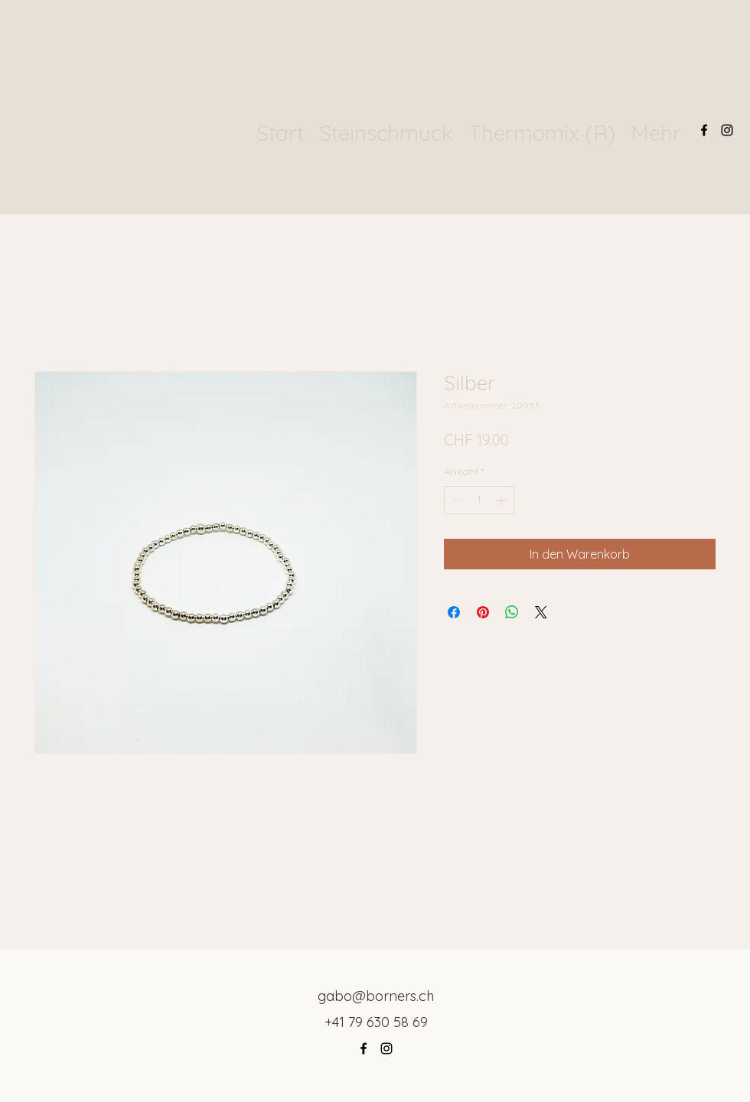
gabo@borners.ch (376, 996)
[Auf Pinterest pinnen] (483, 612)
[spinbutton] (479, 500)
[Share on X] (541, 612)
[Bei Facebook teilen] (454, 612)
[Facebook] (704, 130)
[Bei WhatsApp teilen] (512, 612)
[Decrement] (455, 500)
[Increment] (502, 500)
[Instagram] (727, 130)
